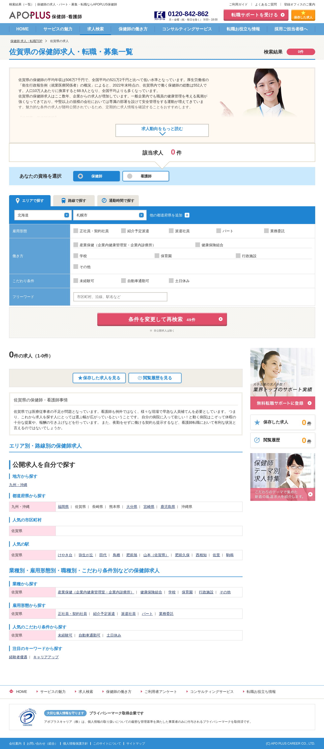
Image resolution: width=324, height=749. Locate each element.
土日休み (114, 635)
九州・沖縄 (18, 485)
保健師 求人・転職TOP (26, 41)
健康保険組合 (151, 592)
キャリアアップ (46, 657)
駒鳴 (229, 555)
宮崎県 (148, 507)
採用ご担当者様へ (291, 29)
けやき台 (65, 555)
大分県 (131, 507)
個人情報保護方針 (75, 743)
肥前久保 (182, 555)
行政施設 (206, 592)
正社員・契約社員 (72, 614)
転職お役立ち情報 (243, 29)
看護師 (146, 176)
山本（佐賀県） (156, 555)
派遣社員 (128, 614)
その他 (225, 592)
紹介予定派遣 (104, 614)
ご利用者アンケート (160, 692)
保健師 (96, 176)
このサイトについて (107, 743)
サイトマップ (135, 743)
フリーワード (23, 297)
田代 (103, 555)
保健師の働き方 (133, 29)
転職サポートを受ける (254, 14)
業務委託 (166, 614)
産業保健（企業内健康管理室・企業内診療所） (96, 592)
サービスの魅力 (57, 29)
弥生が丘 (86, 555)
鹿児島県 (168, 507)
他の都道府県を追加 (170, 215)
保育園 (187, 592)
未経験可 (65, 635)
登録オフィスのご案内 (299, 4)
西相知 (201, 555)
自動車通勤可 (89, 635)
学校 (172, 592)
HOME (22, 29)
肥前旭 (131, 555)
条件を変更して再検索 (162, 319)
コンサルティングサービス (187, 29)
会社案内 (15, 743)
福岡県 (63, 507)
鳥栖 (116, 555)
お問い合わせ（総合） (42, 743)
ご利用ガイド (238, 4)
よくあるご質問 (266, 4)
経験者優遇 (18, 657)
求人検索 (95, 29)
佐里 (216, 555)
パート (147, 614)
